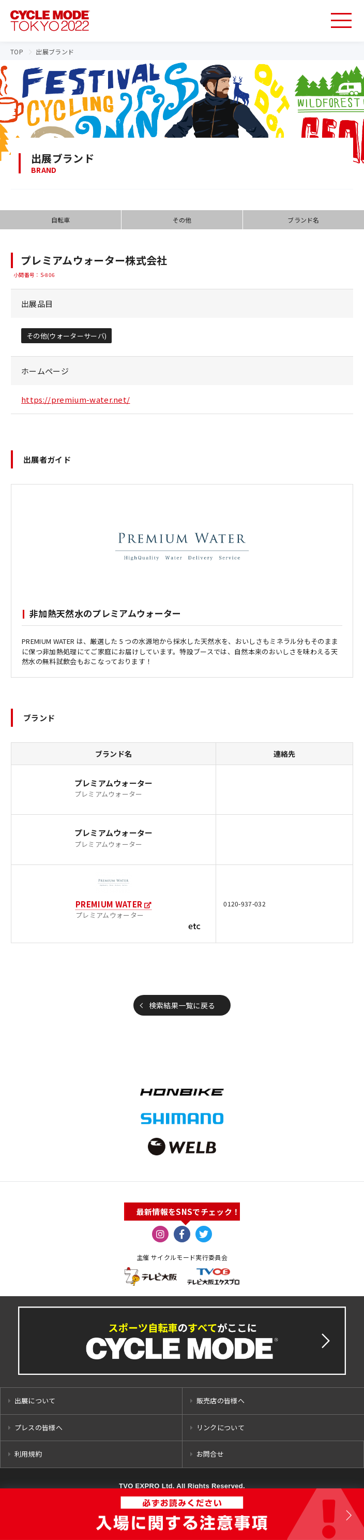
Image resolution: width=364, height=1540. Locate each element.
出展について (35, 1400)
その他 (182, 219)
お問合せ (210, 1454)
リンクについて (220, 1427)
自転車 (60, 219)
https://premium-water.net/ (75, 399)
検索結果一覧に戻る (182, 1005)
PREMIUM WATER (108, 904)
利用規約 (28, 1454)
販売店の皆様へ (220, 1400)
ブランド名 (303, 219)
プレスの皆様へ (38, 1427)
